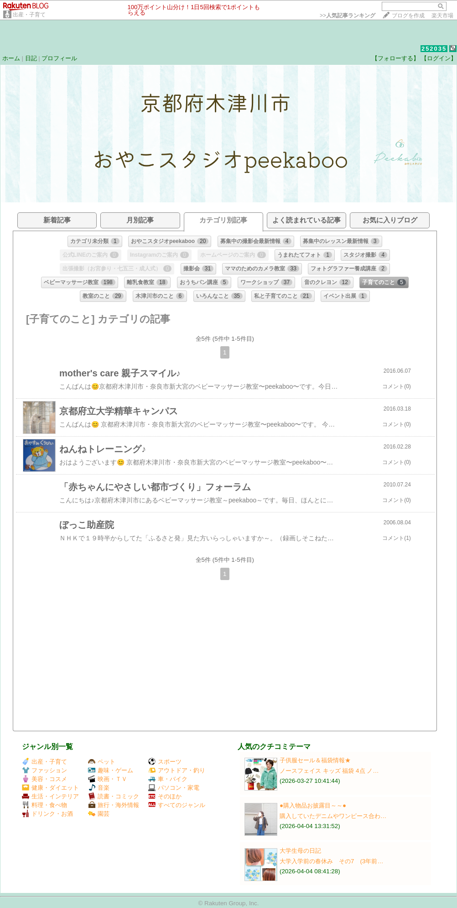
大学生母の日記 (300, 850)
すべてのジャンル (176, 805)
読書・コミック (113, 796)
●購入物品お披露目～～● (313, 805)
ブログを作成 (408, 15)
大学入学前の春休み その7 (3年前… (332, 861)
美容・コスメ (44, 779)
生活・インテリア (50, 796)
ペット (101, 761)
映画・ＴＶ (107, 779)
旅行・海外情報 (113, 805)
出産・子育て (29, 14)
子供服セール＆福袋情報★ (315, 760)
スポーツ (165, 761)
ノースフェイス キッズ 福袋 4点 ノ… (329, 770)
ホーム (11, 58)
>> (347, 15)
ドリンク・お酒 (47, 813)
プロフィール (59, 58)
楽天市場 (442, 15)
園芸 (98, 813)
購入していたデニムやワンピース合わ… (333, 816)
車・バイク (167, 779)
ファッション (44, 770)
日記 (31, 58)
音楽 (98, 787)
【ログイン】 (439, 58)
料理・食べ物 (44, 805)
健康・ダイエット (50, 787)
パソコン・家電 (173, 787)
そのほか (165, 796)
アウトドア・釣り (176, 770)
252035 (434, 48)
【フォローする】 (395, 58)
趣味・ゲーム (110, 770)
